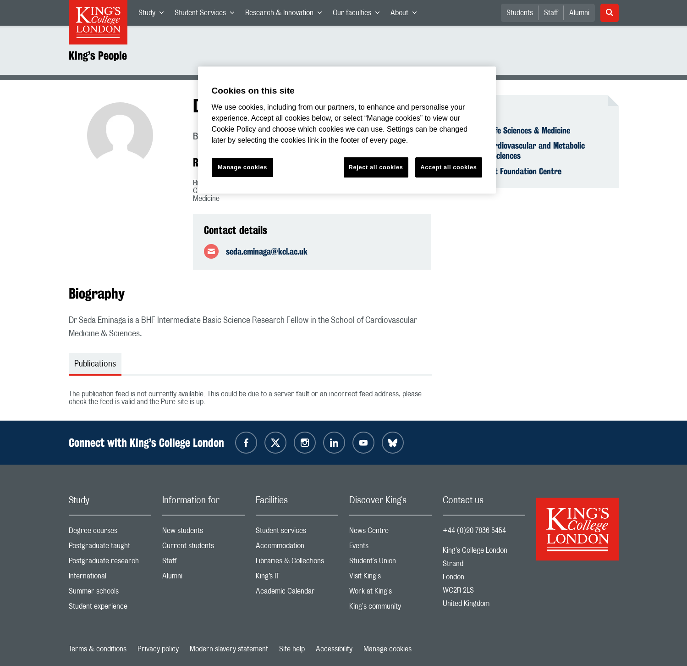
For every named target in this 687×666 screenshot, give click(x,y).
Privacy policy (158, 649)
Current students (203, 548)
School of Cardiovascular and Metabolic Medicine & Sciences (519, 150)
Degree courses (110, 532)
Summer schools (110, 593)
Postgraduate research (110, 563)
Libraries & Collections (297, 563)
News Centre (390, 532)
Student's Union (390, 563)
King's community (390, 608)
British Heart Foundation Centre (507, 171)
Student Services (207, 14)
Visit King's (390, 578)
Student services (297, 532)
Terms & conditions (97, 649)
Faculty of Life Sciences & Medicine (512, 130)
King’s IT (297, 578)
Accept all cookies (448, 167)
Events (390, 548)
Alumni (579, 13)
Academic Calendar (297, 593)
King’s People (98, 55)
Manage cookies (387, 649)
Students (519, 13)
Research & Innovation (286, 14)
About (406, 14)
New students (203, 532)
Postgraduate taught (110, 548)
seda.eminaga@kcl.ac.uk (267, 251)
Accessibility (334, 649)
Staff (551, 13)
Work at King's (390, 593)
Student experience (110, 608)
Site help (292, 649)
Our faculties (359, 14)
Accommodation (297, 548)
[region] (347, 130)
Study (153, 14)
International (110, 578)
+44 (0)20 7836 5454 (474, 530)
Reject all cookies (376, 167)
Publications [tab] (95, 364)
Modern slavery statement (229, 649)
